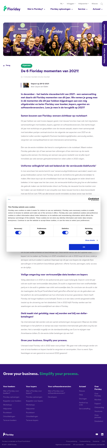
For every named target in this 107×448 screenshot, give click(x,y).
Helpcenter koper (104, 55)
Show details (90, 240)
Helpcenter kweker (104, 32)
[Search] (102, 4)
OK (84, 247)
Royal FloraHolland (24, 441)
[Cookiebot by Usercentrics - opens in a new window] (90, 199)
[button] (62, 4)
